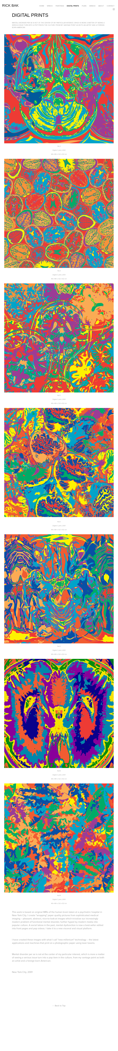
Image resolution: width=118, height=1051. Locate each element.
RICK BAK (10, 5)
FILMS (84, 6)
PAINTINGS (60, 6)
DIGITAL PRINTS (73, 6)
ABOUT (101, 6)
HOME (41, 6)
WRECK (50, 6)
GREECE (92, 6)
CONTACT (110, 6)
